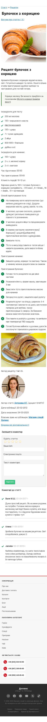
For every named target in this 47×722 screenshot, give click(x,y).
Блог (4, 603)
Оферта (9, 709)
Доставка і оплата (9, 590)
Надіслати (10, 482)
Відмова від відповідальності (15, 425)
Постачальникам (9, 611)
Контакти (5, 599)
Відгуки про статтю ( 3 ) (12, 19)
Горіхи (4, 623)
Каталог (5, 595)
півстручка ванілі (13, 125)
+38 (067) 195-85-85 (14, 668)
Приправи (6, 635)
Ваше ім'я (8, 446)
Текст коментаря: (12, 462)
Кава (4, 648)
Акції (4, 607)
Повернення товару (21, 709)
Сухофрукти (7, 627)
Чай (3, 644)
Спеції (4, 631)
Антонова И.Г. (21, 403)
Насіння (5, 640)
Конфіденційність (13, 711)
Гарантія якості (33, 709)
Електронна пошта (12, 454)
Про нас (5, 586)
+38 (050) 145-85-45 (14, 675)
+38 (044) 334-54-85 (14, 662)
